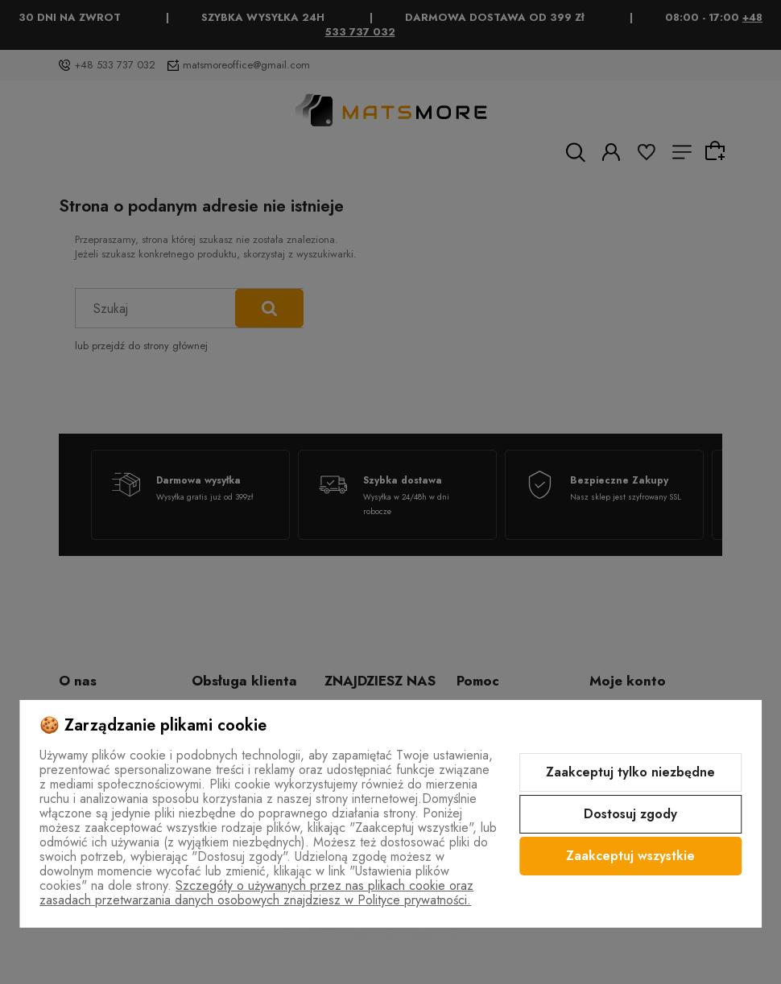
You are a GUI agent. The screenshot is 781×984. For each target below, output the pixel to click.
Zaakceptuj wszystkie (630, 855)
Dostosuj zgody (630, 814)
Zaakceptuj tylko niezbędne (630, 772)
